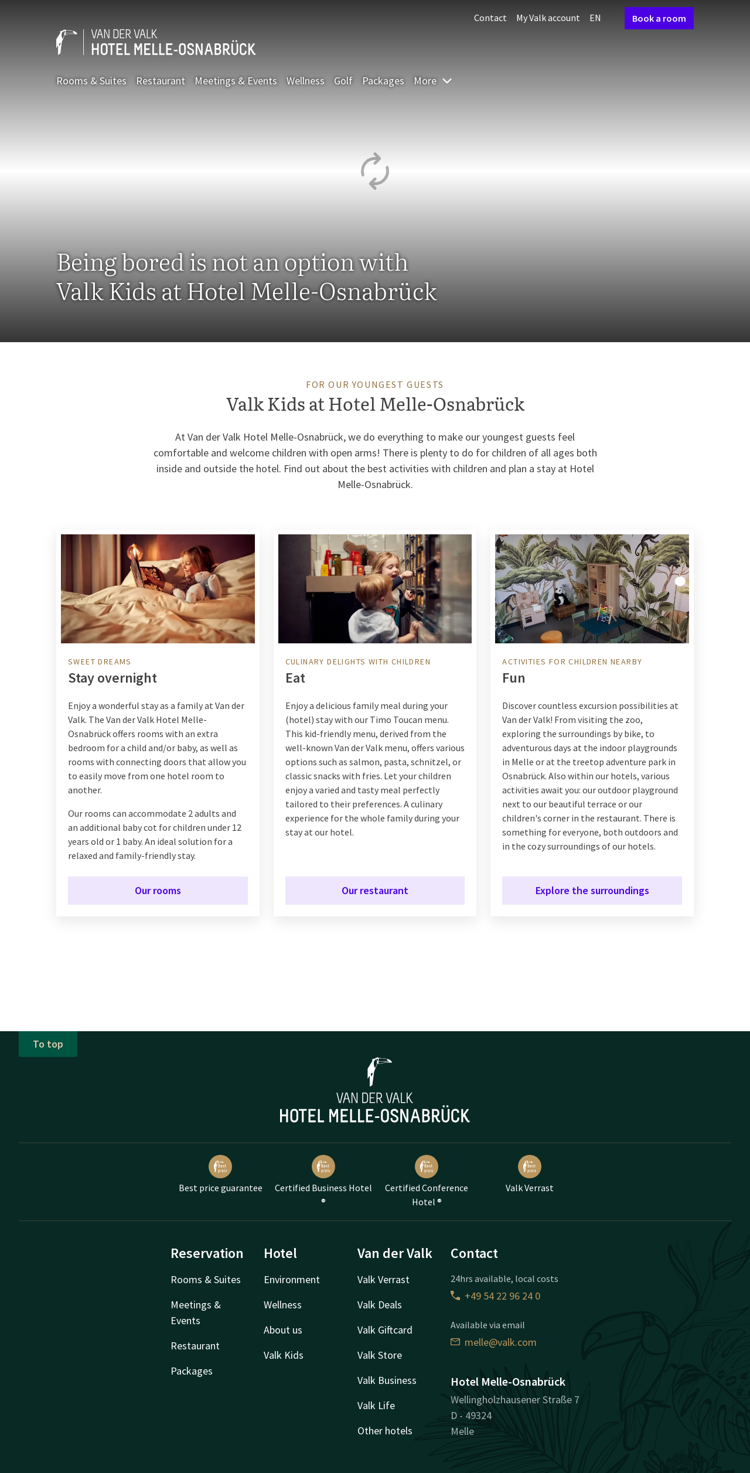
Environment (292, 1279)
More (433, 80)
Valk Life (376, 1405)
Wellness (306, 80)
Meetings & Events (236, 80)
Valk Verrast (530, 1174)
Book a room (659, 18)
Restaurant (160, 80)
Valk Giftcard (384, 1329)
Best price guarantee (220, 1174)
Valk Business (387, 1380)
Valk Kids (284, 1355)
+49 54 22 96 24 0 (495, 1295)
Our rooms (158, 890)
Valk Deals (379, 1304)
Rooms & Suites (91, 80)
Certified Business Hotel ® (323, 1181)
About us (283, 1329)
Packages (383, 80)
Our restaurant (375, 890)
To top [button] (48, 1044)
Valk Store (379, 1355)
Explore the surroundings (592, 890)
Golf (343, 80)
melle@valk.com (494, 1342)
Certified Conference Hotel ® (426, 1181)
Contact (490, 17)
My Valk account (548, 17)
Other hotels (384, 1430)
